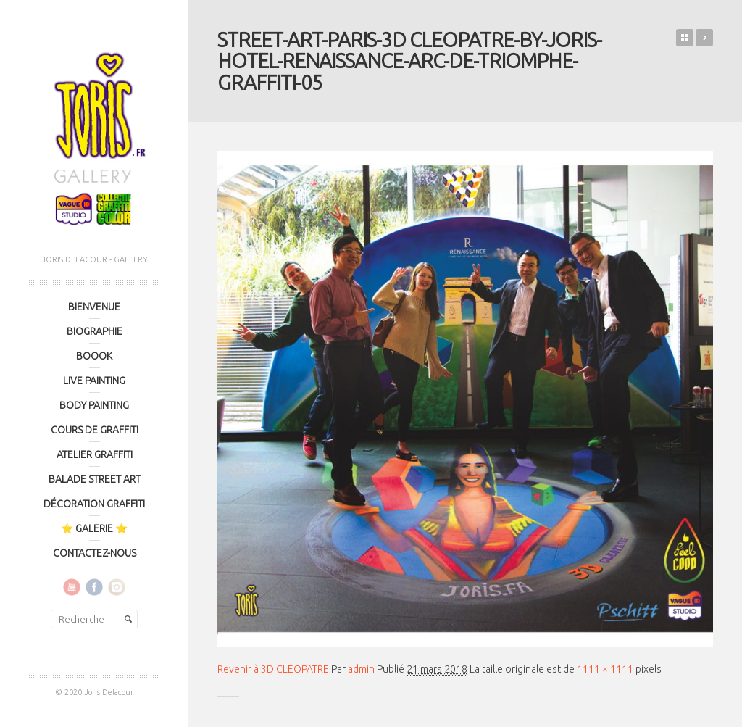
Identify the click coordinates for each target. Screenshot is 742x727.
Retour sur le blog (684, 37)
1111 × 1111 (605, 669)
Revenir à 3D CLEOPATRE (273, 669)
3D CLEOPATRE (704, 37)
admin (361, 669)
